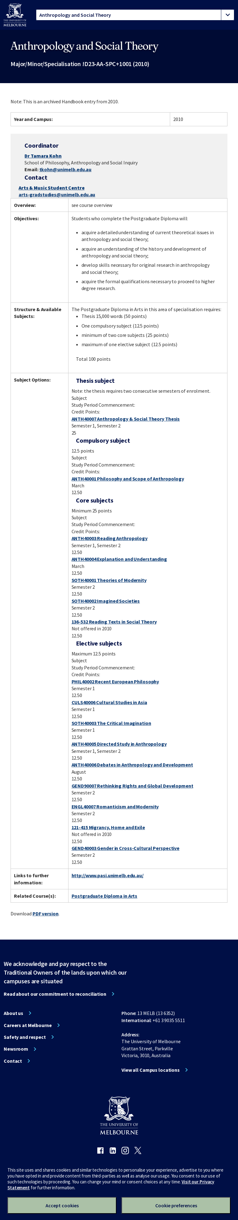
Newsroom (16, 1049)
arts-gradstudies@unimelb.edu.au (57, 194)
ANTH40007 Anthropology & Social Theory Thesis (126, 419)
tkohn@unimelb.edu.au (65, 169)
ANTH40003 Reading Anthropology (110, 538)
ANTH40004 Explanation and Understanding (119, 559)
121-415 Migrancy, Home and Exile (108, 827)
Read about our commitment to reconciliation (55, 994)
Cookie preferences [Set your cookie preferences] (176, 1205)
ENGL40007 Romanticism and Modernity (115, 806)
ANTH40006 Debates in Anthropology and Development (132, 765)
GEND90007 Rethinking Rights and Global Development (132, 786)
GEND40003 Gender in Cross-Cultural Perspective (125, 848)
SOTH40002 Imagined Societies (106, 601)
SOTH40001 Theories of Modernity (109, 580)
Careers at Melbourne (28, 1025)
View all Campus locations (150, 1070)
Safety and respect (25, 1037)
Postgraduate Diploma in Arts (105, 896)
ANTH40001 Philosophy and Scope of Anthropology (128, 479)
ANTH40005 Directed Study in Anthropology (119, 744)
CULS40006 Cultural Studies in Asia (109, 702)
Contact (13, 1061)
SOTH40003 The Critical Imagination (111, 723)
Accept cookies (62, 1205)
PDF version (46, 913)
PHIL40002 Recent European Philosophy (115, 681)
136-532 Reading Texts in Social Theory (114, 622)
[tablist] (135, 14)
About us (13, 1013)
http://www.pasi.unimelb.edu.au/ (107, 875)
